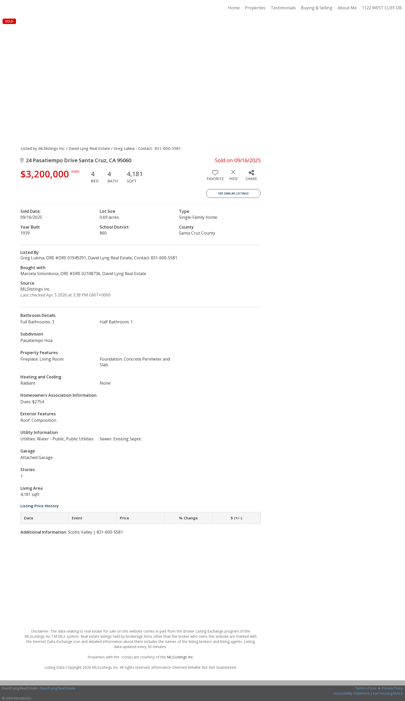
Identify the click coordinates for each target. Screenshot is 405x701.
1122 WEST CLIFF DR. (382, 8)
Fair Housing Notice (388, 693)
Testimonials (283, 8)
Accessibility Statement (352, 693)
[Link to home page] (6, 7)
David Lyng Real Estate (57, 688)
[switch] (215, 177)
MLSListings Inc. (180, 657)
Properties (255, 8)
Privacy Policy (392, 688)
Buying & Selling (316, 8)
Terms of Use (365, 688)
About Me (347, 8)
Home (234, 8)
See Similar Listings (233, 193)
